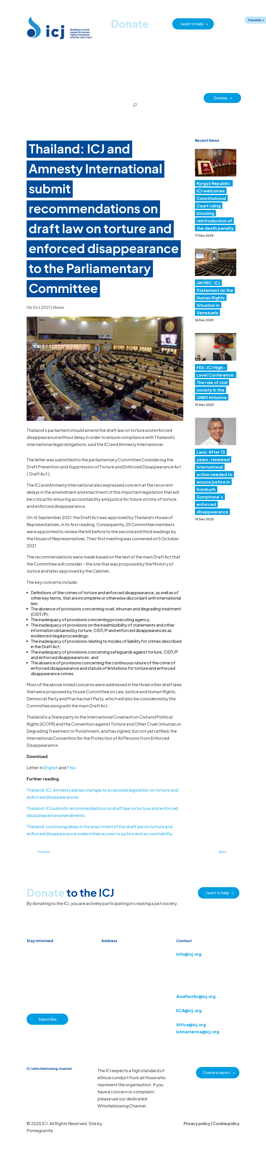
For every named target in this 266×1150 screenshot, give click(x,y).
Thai (71, 767)
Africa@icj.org (191, 1024)
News (58, 307)
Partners (194, 97)
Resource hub (83, 97)
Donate (223, 98)
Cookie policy (226, 1123)
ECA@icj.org (189, 1010)
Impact (177, 97)
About (104, 97)
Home (32, 97)
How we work (124, 97)
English (51, 767)
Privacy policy (196, 1123)
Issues (144, 97)
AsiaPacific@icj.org (196, 996)
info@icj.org (188, 953)
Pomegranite (40, 1130)
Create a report (216, 1072)
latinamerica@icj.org (197, 1031)
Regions (160, 97)
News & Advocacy (55, 97)
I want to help (192, 23)
